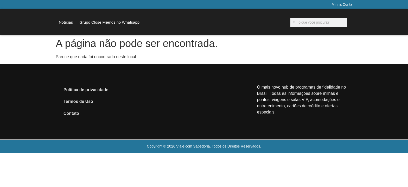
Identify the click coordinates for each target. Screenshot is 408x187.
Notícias (66, 22)
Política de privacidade (86, 89)
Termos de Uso (78, 101)
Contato (71, 113)
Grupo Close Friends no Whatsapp (109, 22)
